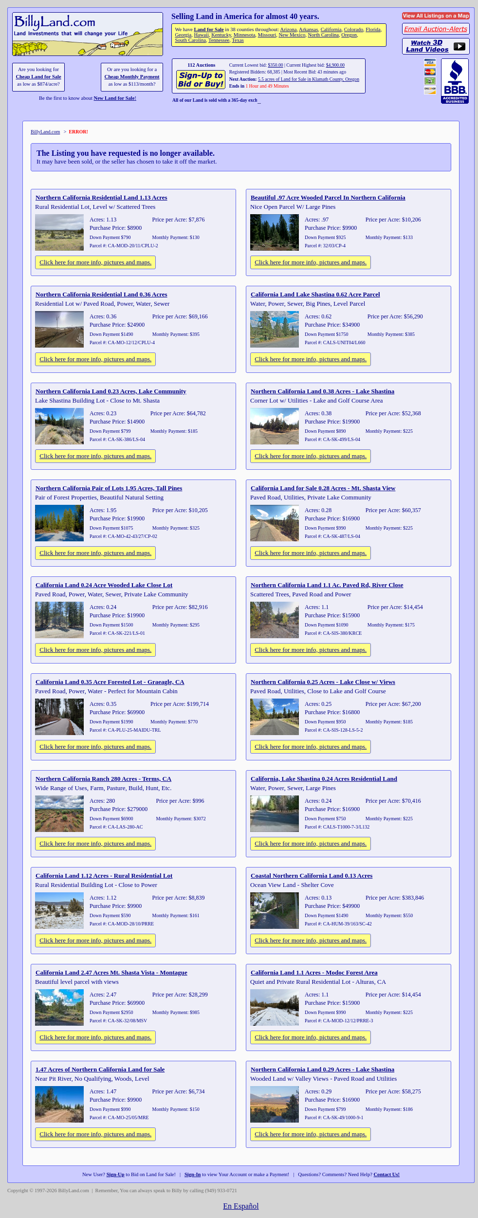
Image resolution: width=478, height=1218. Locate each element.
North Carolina (323, 34)
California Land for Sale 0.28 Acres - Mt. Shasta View (323, 488)
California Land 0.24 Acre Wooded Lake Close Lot (104, 585)
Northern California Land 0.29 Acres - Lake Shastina (322, 1069)
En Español (240, 1206)
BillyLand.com (45, 131)
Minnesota (245, 34)
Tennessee (218, 40)
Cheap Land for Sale (38, 76)
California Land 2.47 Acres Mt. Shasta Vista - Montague (111, 972)
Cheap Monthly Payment (132, 76)
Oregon (349, 34)
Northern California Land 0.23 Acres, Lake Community (111, 391)
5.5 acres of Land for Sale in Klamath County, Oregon (308, 79)
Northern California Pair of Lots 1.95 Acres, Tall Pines (109, 488)
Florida (373, 29)
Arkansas (308, 29)
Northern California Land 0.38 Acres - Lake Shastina (322, 391)
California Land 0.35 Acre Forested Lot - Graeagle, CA (110, 681)
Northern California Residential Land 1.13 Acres (101, 197)
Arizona (288, 29)
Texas (237, 40)
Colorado (353, 29)
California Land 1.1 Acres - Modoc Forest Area (314, 972)
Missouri (267, 34)
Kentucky (221, 34)
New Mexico (291, 34)
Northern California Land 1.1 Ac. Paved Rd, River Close (327, 585)
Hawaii (201, 34)
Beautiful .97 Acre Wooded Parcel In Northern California (328, 197)
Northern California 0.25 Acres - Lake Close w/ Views (323, 681)
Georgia (183, 34)
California (331, 29)
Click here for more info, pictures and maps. (95, 262)
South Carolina (190, 40)
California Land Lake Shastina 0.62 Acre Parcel (315, 294)
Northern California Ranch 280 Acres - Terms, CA (103, 778)
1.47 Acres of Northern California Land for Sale (100, 1069)
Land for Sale (208, 29)
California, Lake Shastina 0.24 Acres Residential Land (324, 778)
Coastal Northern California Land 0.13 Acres (311, 875)
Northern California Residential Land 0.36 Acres (101, 294)
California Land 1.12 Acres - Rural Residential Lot (104, 875)
